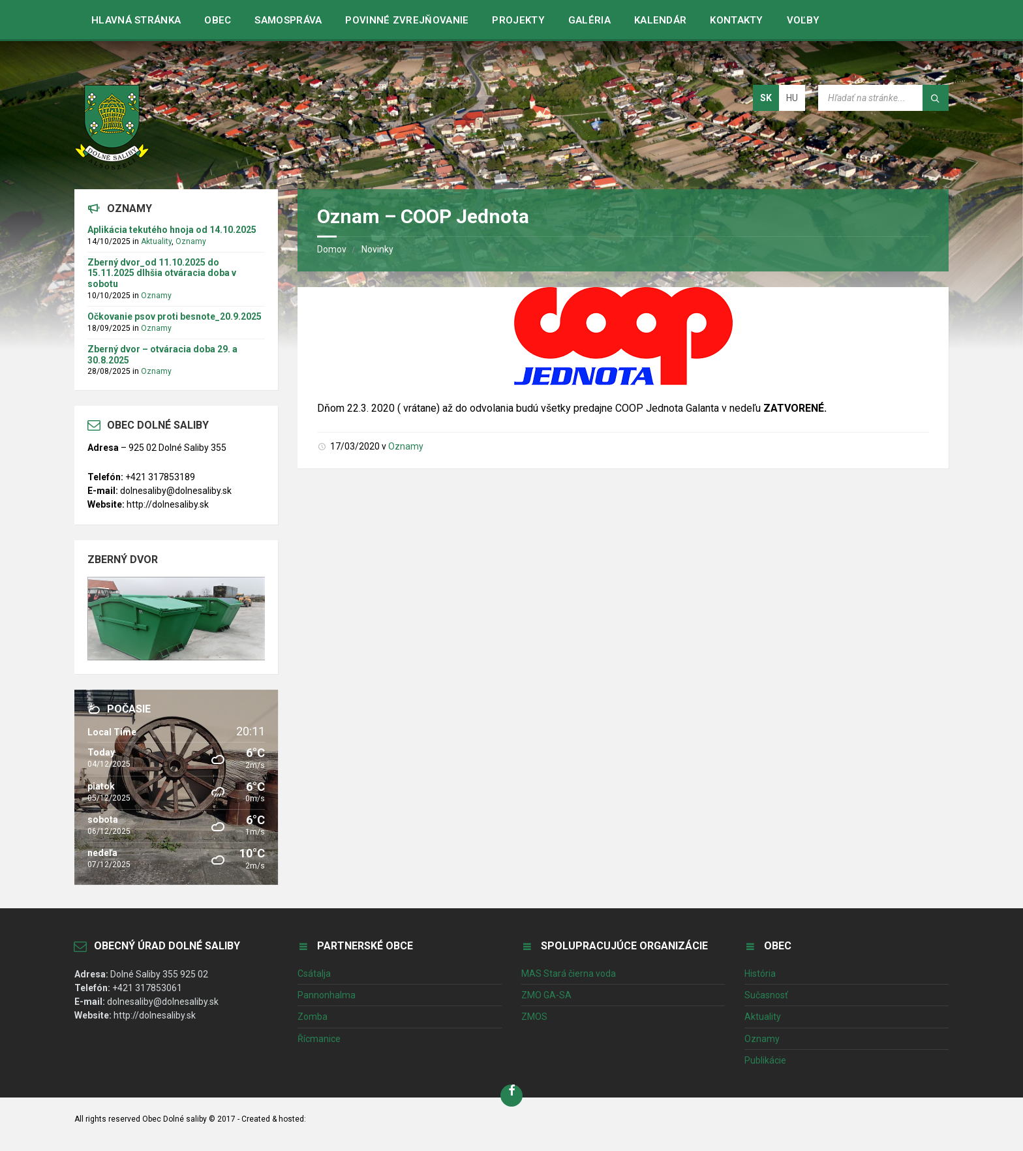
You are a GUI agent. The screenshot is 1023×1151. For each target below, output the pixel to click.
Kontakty (736, 20)
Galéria (589, 20)
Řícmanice (319, 1039)
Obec (217, 20)
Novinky (377, 249)
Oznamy (405, 446)
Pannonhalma (327, 995)
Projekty (518, 20)
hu (792, 98)
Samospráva (288, 20)
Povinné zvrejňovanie (406, 20)
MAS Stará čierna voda (568, 973)
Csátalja (314, 973)
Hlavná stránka (136, 20)
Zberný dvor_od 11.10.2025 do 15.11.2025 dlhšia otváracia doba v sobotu (161, 273)
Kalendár (660, 20)
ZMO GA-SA (546, 995)
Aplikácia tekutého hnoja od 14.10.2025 (171, 229)
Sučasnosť (766, 995)
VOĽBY (803, 20)
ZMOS (534, 1016)
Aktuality (156, 241)
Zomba (313, 1016)
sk (766, 98)
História (760, 973)
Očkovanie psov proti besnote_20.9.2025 (174, 316)
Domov (331, 249)
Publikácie (765, 1060)
